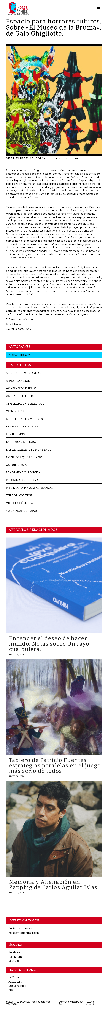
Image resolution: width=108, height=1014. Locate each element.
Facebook (14, 952)
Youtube (13, 960)
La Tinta (13, 977)
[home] (17, 8)
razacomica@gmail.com (23, 932)
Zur (10, 990)
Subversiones (17, 985)
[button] (97, 8)
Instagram (15, 956)
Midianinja (15, 981)
